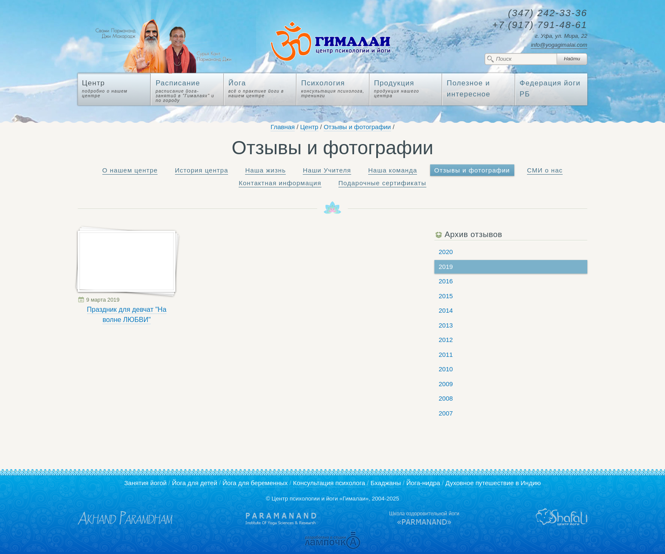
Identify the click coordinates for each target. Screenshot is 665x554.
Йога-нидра (423, 482)
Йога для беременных (255, 482)
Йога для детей (194, 482)
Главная (283, 126)
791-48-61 (539, 25)
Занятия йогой (145, 482)
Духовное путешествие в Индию (493, 482)
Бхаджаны (385, 482)
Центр (309, 126)
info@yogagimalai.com (559, 45)
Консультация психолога (329, 482)
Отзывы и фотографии (357, 126)
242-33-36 (547, 13)
